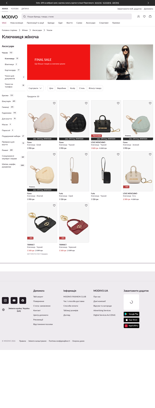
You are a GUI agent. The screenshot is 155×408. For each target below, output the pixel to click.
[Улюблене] (144, 16)
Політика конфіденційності (59, 341)
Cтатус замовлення (41, 306)
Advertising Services (102, 310)
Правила (22, 341)
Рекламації (38, 319)
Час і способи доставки (73, 301)
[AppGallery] (131, 325)
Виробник (61, 88)
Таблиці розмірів (70, 310)
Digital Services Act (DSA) (104, 315)
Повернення (38, 301)
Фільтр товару (95, 88)
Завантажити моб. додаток (129, 9)
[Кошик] (150, 16)
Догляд (66, 315)
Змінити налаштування (37, 341)
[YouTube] (14, 300)
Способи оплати (70, 306)
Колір (72, 88)
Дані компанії (99, 301)
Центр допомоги (40, 315)
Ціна (51, 88)
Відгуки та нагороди (102, 306)
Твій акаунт (38, 296)
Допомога (148, 9)
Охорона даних (78, 341)
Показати (44, 254)
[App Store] (131, 320)
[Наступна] (148, 3)
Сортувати (35, 88)
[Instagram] (5, 300)
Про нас (97, 296)
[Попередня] (7, 3)
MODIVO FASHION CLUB (74, 296)
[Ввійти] (138, 16)
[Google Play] (131, 314)
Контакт (37, 310)
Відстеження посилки (43, 324)
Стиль (82, 88)
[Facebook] (22, 300)
